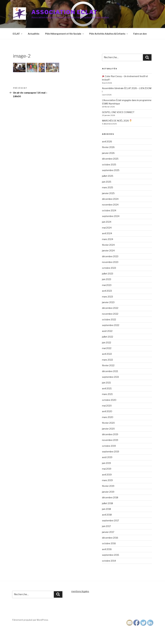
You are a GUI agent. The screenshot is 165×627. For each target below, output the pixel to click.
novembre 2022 (110, 314)
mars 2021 (107, 394)
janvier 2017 (108, 532)
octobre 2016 (109, 543)
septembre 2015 (110, 555)
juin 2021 (106, 382)
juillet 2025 (107, 176)
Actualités (33, 33)
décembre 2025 (110, 158)
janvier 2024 (108, 250)
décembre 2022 (110, 308)
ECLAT (18, 33)
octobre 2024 (109, 210)
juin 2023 (106, 279)
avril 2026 (107, 141)
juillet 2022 (107, 336)
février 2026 (108, 147)
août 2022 (107, 331)
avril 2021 (107, 388)
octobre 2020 (109, 400)
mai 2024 (107, 227)
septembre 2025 (110, 170)
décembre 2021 (110, 371)
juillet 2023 (107, 273)
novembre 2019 (110, 440)
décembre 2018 (110, 497)
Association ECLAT (64, 12)
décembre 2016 (110, 537)
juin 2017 (106, 526)
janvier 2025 (108, 193)
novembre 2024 (110, 204)
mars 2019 (107, 480)
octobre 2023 (109, 268)
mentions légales (80, 591)
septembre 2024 (110, 216)
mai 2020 (107, 405)
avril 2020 (107, 411)
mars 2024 (107, 239)
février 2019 (108, 486)
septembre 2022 (110, 325)
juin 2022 (106, 342)
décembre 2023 (110, 256)
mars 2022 (107, 359)
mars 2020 (107, 417)
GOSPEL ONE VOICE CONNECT (118, 112)
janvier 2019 (108, 491)
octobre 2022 (109, 319)
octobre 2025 (109, 164)
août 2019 (107, 457)
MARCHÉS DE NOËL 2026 (117, 120)
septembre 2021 (110, 377)
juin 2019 (106, 463)
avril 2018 (107, 514)
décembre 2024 (110, 199)
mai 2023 (106, 285)
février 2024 (108, 245)
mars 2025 (107, 187)
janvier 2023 (108, 302)
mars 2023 (107, 296)
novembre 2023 (110, 262)
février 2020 (108, 423)
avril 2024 (107, 233)
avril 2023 (107, 290)
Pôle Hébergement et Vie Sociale (64, 33)
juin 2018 (106, 509)
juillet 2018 (107, 503)
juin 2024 (106, 222)
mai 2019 (106, 468)
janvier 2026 (108, 153)
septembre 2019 (110, 451)
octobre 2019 (109, 446)
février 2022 (108, 365)
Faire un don (140, 33)
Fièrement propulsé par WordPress (30, 620)
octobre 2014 (109, 560)
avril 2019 (107, 474)
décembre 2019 (110, 434)
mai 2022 (106, 348)
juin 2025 (106, 181)
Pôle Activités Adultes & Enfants (108, 33)
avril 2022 (107, 354)
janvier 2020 (108, 428)
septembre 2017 (110, 520)
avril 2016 (107, 549)
